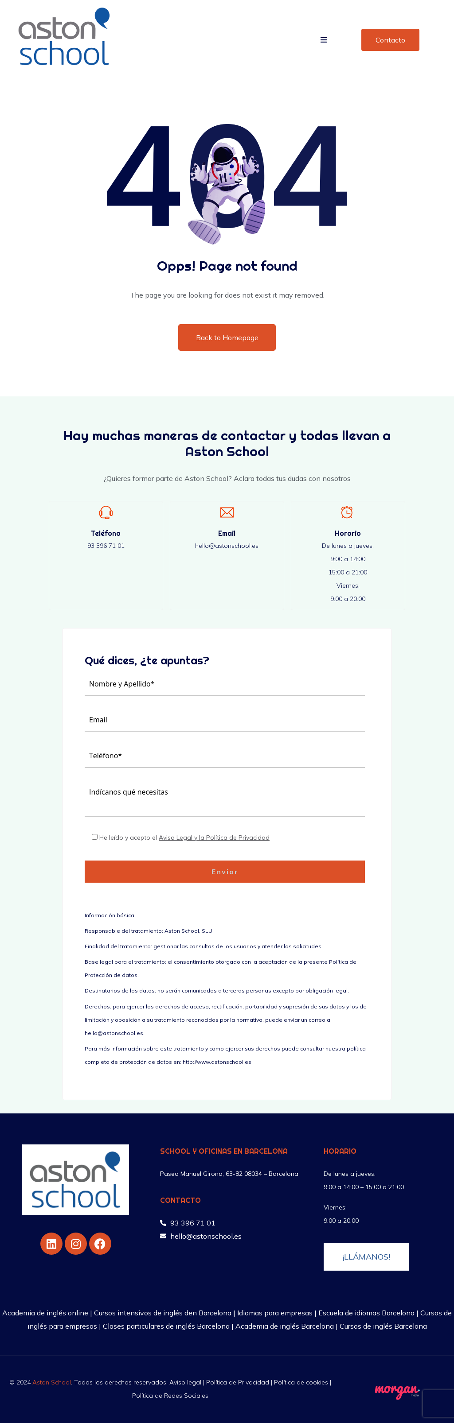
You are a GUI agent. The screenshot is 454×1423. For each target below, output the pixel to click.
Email (226, 533)
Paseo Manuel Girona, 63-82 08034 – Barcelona (229, 1174)
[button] (324, 40)
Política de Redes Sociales (170, 1396)
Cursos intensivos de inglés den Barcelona (162, 1312)
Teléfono (106, 533)
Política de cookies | (302, 1382)
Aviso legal (185, 1382)
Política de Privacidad (237, 1382)
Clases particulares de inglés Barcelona (166, 1326)
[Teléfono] (106, 512)
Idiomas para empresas (275, 1312)
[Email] (227, 512)
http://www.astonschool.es (217, 1062)
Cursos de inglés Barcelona (383, 1326)
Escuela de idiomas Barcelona (366, 1312)
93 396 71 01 (106, 546)
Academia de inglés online (45, 1312)
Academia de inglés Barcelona (284, 1326)
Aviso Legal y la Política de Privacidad (214, 837)
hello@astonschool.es (226, 546)
